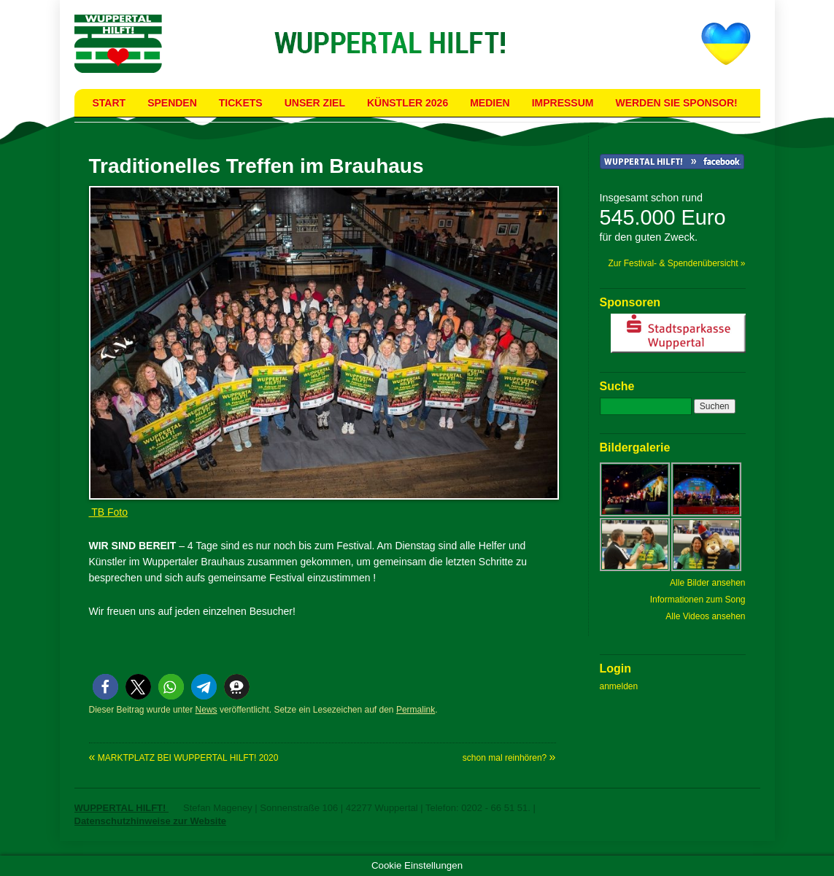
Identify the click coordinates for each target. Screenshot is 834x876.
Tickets (241, 103)
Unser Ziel (315, 103)
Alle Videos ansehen (705, 616)
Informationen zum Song (698, 599)
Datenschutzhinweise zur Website (150, 820)
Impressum (563, 103)
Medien (489, 103)
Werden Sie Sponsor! (676, 103)
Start (109, 103)
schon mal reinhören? (509, 758)
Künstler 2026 (407, 103)
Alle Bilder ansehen (707, 583)
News (206, 710)
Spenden (172, 103)
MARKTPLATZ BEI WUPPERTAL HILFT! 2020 (184, 758)
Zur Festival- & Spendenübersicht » (676, 263)
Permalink (415, 710)
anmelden (619, 686)
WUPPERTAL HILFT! (121, 807)
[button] (105, 686)
